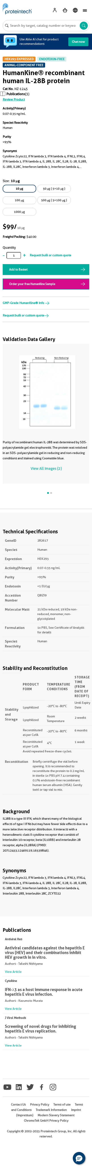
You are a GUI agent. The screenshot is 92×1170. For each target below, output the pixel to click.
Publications (15, 94)
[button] (79, 1158)
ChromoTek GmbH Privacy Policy (46, 1120)
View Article (13, 971)
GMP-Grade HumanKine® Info (26, 303)
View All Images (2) (46, 468)
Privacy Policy (39, 1104)
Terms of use (62, 1104)
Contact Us (18, 1104)
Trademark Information (51, 1110)
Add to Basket (18, 269)
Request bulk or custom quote (50, 255)
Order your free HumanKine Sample (32, 284)
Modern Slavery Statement (56, 1115)
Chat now (78, 41)
